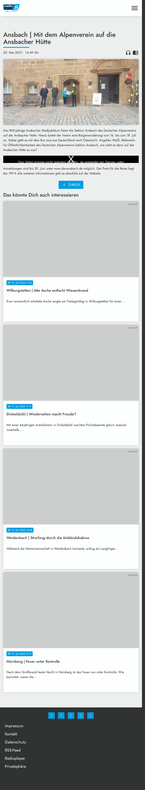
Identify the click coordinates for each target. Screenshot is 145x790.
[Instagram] (61, 715)
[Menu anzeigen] (135, 8)
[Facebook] (51, 715)
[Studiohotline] (80, 715)
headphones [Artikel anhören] (128, 52)
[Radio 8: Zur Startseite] (37, 8)
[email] (90, 715)
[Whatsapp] (71, 715)
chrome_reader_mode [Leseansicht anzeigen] (135, 52)
